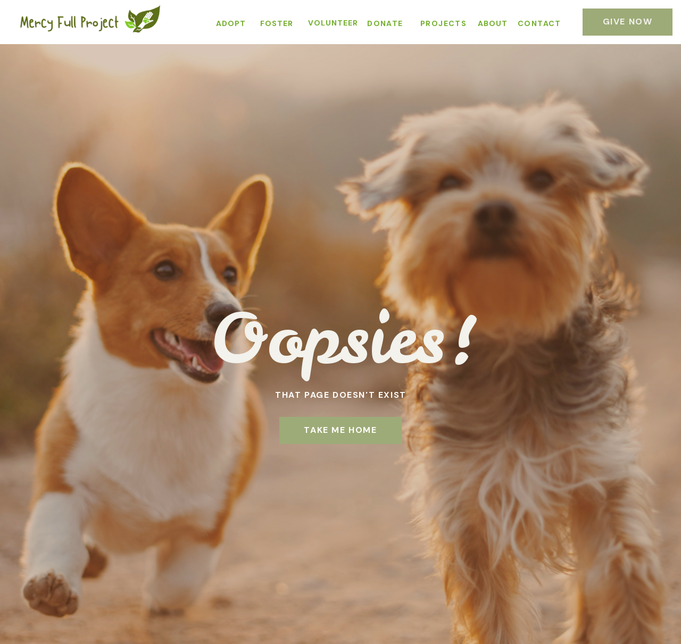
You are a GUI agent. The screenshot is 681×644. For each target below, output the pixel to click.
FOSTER (276, 23)
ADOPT (231, 23)
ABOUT (493, 23)
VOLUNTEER (333, 23)
